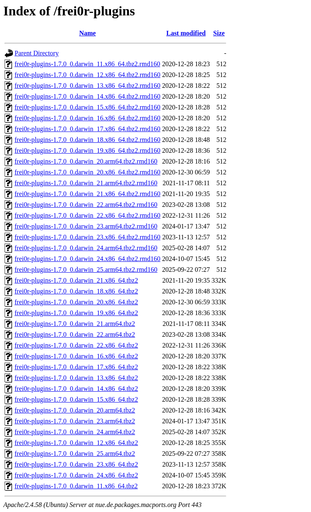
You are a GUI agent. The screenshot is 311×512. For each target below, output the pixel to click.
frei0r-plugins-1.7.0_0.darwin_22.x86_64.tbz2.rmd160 (87, 215)
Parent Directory (37, 53)
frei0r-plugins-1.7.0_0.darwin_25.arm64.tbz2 (75, 453)
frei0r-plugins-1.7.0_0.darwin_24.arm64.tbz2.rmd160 (86, 247)
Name (87, 33)
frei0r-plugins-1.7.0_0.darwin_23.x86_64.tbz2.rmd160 (87, 237)
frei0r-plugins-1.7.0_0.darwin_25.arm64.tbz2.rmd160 (86, 269)
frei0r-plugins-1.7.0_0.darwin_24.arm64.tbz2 (75, 431)
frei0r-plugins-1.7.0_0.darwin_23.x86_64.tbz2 (76, 464)
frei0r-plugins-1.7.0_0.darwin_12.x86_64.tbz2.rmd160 (87, 74)
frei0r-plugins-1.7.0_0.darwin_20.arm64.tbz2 (75, 410)
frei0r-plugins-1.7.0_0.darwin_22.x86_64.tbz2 (76, 345)
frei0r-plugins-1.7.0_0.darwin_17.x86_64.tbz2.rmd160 (87, 128)
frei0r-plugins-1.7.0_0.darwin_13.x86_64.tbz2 (76, 377)
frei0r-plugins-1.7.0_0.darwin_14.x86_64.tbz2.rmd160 (87, 96)
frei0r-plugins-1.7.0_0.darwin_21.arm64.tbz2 (75, 323)
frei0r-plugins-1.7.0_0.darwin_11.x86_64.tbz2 (76, 486)
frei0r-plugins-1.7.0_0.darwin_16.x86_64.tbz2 (76, 356)
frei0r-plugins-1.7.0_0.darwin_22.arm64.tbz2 (75, 334)
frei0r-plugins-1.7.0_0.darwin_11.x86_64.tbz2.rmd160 (87, 63)
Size (219, 33)
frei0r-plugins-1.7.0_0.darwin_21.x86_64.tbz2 (76, 280)
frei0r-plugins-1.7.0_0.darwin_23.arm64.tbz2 (75, 421)
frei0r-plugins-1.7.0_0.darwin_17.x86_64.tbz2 (76, 366)
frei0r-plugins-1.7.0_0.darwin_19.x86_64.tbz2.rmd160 (87, 150)
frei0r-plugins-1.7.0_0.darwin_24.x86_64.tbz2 (76, 475)
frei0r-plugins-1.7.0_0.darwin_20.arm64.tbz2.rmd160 (86, 161)
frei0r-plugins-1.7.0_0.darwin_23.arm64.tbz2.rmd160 (86, 226)
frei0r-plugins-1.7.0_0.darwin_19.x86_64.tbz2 (76, 312)
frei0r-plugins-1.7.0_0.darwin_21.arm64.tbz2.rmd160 (86, 182)
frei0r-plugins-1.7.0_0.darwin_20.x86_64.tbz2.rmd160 (87, 172)
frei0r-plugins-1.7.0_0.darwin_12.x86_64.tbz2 (76, 442)
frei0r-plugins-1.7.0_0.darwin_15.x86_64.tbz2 (76, 399)
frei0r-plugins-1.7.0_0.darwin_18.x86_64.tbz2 (76, 291)
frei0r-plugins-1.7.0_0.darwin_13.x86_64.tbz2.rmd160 (87, 85)
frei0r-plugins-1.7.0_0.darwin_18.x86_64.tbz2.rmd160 (87, 139)
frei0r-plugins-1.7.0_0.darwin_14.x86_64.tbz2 (76, 388)
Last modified (186, 33)
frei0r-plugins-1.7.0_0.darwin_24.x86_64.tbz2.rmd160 (87, 258)
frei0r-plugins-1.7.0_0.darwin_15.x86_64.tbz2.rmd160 (87, 107)
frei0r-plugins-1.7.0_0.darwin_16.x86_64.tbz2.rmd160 (87, 118)
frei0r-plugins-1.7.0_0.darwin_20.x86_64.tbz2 (76, 302)
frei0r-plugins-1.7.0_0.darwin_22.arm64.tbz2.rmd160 (86, 204)
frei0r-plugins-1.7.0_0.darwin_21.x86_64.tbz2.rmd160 (87, 193)
